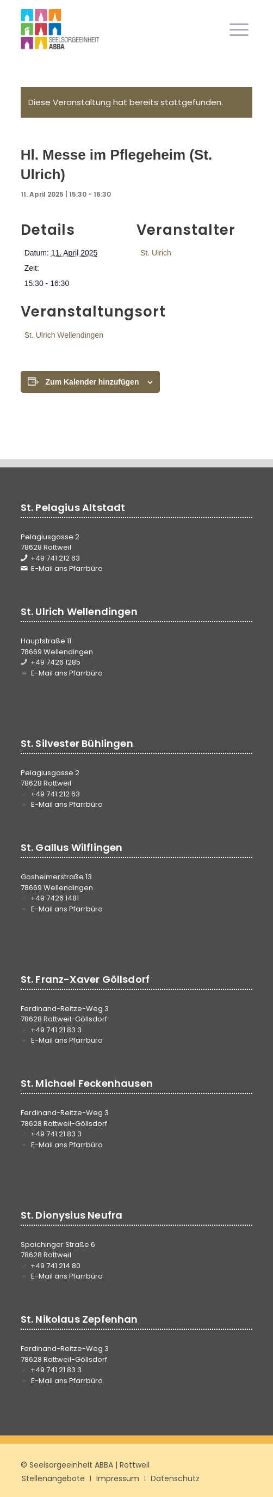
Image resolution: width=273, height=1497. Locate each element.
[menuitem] (239, 29)
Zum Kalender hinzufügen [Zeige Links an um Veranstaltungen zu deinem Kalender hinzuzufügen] (92, 382)
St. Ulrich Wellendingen (63, 335)
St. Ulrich (155, 252)
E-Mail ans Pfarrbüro (67, 568)
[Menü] (239, 29)
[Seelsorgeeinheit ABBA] (113, 29)
